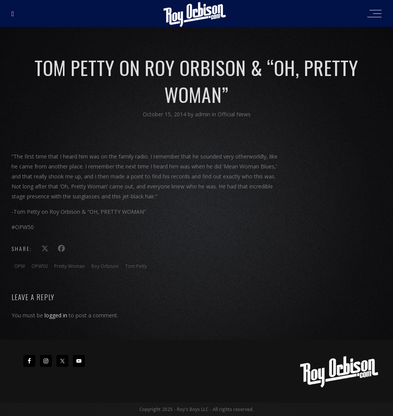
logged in (56, 315)
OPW (19, 266)
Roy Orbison (105, 266)
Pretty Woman (69, 266)
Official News (234, 114)
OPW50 (39, 266)
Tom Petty (136, 266)
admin (203, 114)
